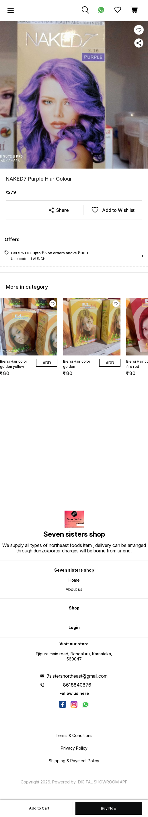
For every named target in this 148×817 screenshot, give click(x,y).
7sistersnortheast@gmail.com (77, 676)
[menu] (10, 10)
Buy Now (108, 808)
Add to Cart (39, 808)
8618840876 (77, 684)
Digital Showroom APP (103, 781)
